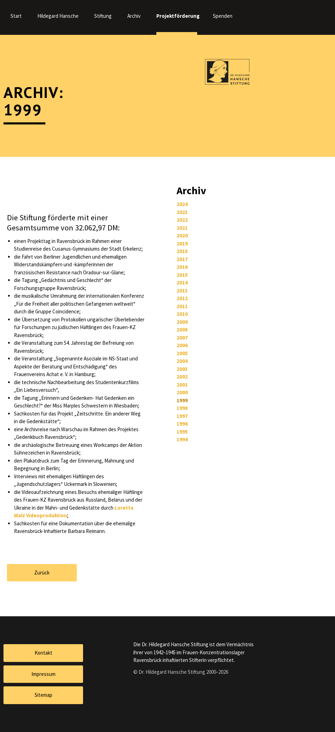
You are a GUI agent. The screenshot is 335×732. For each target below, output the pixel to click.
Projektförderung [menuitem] (176, 16)
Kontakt (43, 652)
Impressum (43, 674)
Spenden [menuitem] (222, 16)
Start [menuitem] (16, 16)
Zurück (42, 572)
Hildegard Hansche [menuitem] (58, 16)
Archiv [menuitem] (134, 16)
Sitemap (43, 695)
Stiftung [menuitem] (103, 16)
